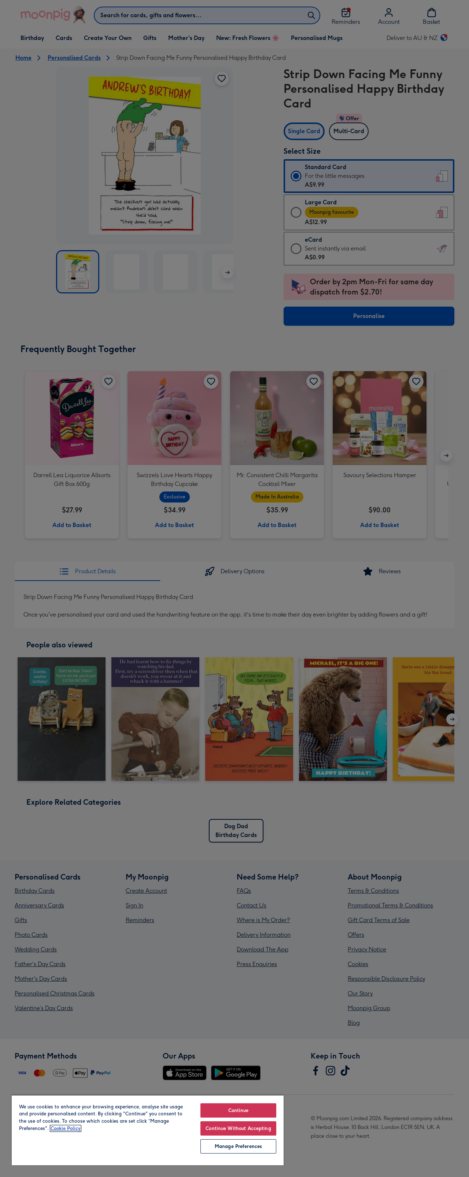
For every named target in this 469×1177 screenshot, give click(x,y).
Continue (238, 1110)
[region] (148, 1130)
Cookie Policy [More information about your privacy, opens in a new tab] (66, 1128)
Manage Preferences (238, 1146)
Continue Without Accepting (238, 1128)
